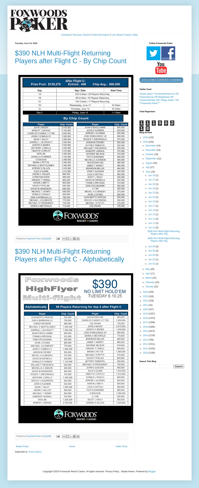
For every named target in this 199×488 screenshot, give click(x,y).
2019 (146, 313)
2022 (146, 300)
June (148, 171)
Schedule (65, 35)
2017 (146, 322)
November (151, 150)
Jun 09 (151, 246)
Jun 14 (151, 214)
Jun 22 (151, 192)
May (148, 269)
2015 (146, 331)
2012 (146, 344)
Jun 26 (151, 184)
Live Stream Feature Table (125, 35)
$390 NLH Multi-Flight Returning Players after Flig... (163, 232)
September (151, 158)
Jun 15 (151, 210)
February (150, 282)
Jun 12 (151, 219)
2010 (146, 352)
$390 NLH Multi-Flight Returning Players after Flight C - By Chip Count (70, 57)
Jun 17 (151, 206)
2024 (146, 292)
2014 (146, 335)
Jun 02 (151, 263)
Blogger (152, 471)
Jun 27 (151, 179)
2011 (146, 348)
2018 (146, 318)
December (151, 145)
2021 (146, 305)
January (150, 286)
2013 (146, 340)
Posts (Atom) (34, 452)
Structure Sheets (81, 35)
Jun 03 (151, 259)
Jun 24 (151, 188)
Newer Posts (22, 446)
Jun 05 (151, 255)
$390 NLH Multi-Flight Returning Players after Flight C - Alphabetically (69, 255)
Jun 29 (151, 175)
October (150, 154)
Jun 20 (151, 197)
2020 (146, 309)
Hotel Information (100, 35)
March (149, 278)
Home (72, 446)
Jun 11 (151, 223)
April (148, 273)
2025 (146, 142)
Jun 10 (151, 227)
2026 (146, 137)
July (148, 167)
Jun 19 (151, 201)
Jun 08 (151, 250)
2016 (146, 327)
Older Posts (121, 446)
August (149, 163)
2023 (146, 296)
